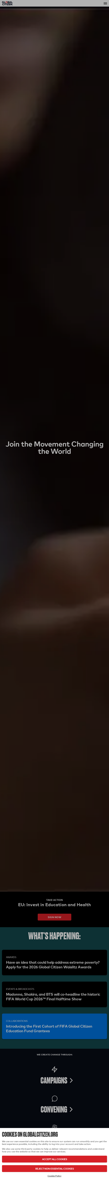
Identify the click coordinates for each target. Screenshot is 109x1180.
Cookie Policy (54, 1176)
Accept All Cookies (54, 1159)
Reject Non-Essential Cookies (54, 1168)
